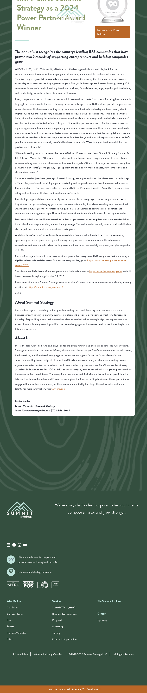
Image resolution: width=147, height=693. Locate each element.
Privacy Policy (20, 654)
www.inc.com (58, 389)
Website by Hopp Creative (48, 654)
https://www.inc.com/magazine (105, 271)
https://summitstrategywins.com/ (45, 287)
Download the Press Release (108, 32)
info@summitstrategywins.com (35, 572)
